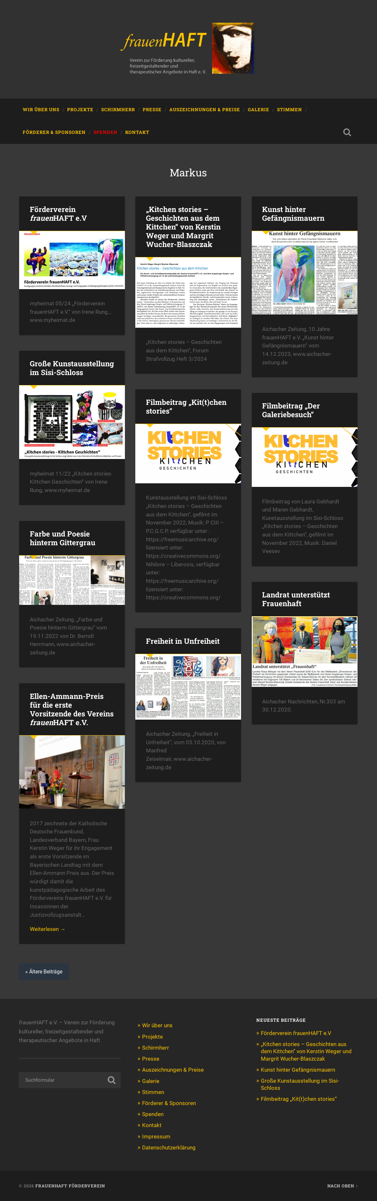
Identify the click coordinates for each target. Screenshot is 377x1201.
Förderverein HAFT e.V (58, 213)
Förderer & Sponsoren (54, 132)
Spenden (105, 132)
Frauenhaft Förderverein (70, 1185)
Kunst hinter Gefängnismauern (293, 213)
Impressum (156, 1136)
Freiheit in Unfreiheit (183, 641)
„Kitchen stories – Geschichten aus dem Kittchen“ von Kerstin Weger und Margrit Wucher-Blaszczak (183, 226)
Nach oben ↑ (342, 1185)
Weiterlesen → (48, 929)
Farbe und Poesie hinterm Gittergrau (62, 538)
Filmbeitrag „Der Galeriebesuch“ (291, 410)
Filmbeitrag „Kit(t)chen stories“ (186, 406)
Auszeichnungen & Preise (204, 109)
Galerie (258, 109)
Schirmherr (118, 109)
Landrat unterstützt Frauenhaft (296, 599)
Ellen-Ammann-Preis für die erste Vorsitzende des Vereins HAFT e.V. (72, 709)
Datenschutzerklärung (169, 1147)
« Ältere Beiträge (43, 972)
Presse (152, 109)
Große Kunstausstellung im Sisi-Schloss (72, 368)
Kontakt (137, 132)
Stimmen (289, 109)
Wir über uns (41, 109)
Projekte (80, 109)
